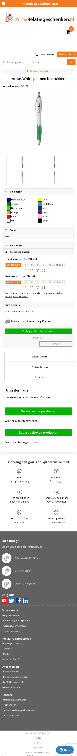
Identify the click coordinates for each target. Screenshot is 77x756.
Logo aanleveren (11, 615)
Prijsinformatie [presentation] (39, 356)
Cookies (38, 742)
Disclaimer (38, 747)
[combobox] (35, 62)
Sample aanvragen (12, 631)
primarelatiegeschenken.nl (38, 752)
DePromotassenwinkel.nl (15, 676)
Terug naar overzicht (40, 71)
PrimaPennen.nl (11, 671)
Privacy (37, 737)
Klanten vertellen (10, 715)
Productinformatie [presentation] (40, 367)
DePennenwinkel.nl (13, 687)
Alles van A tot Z (11, 659)
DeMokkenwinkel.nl (13, 682)
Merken (7, 653)
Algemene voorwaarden (37, 733)
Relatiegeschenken (12, 643)
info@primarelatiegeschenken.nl (18, 710)
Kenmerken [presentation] (39, 377)
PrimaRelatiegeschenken (14, 699)
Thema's (7, 648)
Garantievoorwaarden (14, 625)
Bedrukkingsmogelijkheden (16, 620)
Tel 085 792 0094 (9, 704)
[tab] (39, 357)
